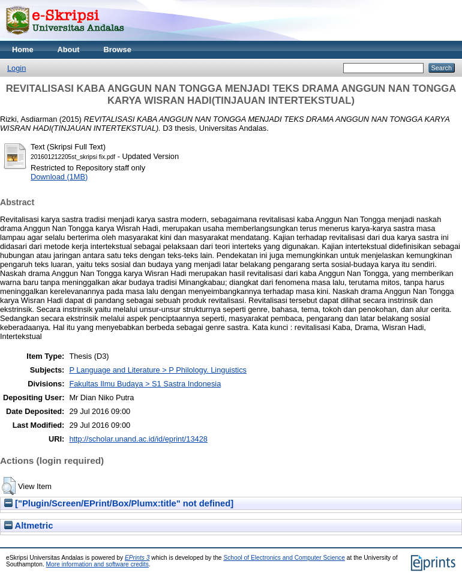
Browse (117, 49)
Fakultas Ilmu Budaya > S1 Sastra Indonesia (145, 383)
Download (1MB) (59, 176)
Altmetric (28, 525)
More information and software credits (97, 564)
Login (16, 68)
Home (23, 49)
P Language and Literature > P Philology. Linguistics (158, 369)
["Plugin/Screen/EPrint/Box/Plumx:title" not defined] (118, 503)
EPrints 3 (137, 557)
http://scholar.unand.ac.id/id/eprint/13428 (138, 438)
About (69, 49)
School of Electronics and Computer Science (284, 557)
